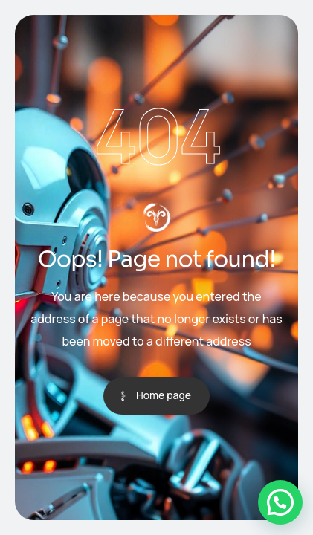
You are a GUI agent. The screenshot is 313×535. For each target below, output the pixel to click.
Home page (163, 395)
